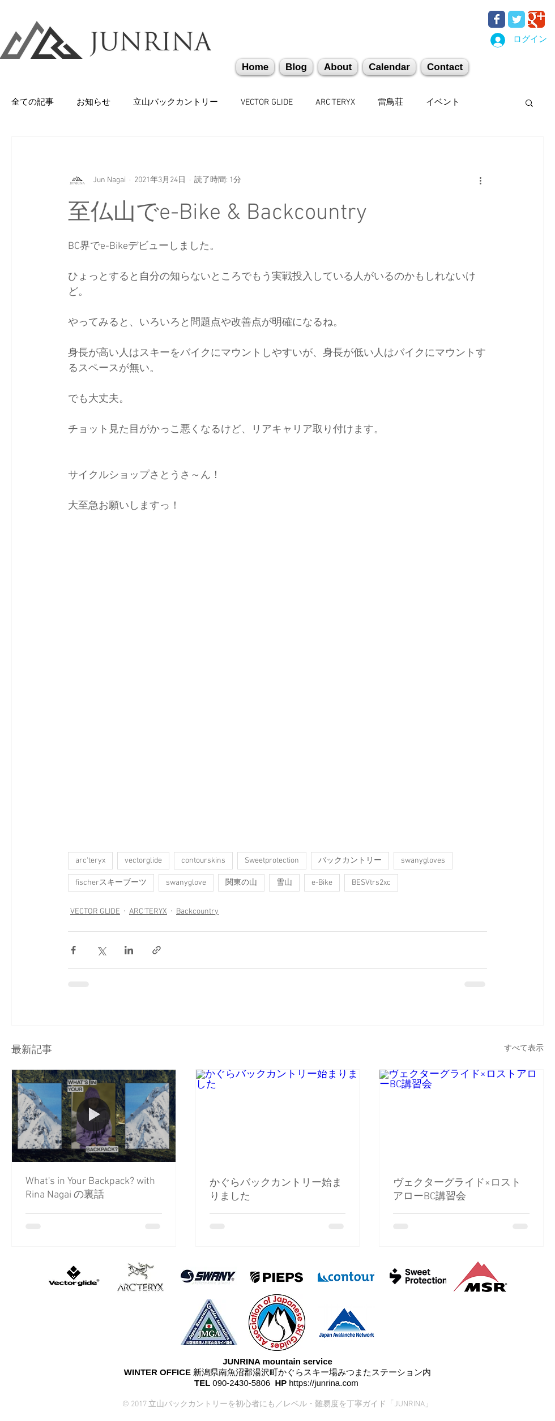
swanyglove (186, 883)
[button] (445, 67)
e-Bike (321, 883)
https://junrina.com (323, 1383)
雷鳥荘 (390, 102)
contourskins (203, 860)
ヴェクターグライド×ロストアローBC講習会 (457, 1190)
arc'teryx (90, 860)
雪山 (284, 883)
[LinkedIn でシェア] (128, 950)
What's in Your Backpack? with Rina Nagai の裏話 (90, 1188)
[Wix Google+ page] (536, 19)
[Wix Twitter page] (516, 19)
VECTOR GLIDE (267, 102)
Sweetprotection (272, 860)
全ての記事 (32, 102)
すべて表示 (524, 1048)
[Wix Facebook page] (496, 19)
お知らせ (93, 102)
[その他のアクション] (480, 180)
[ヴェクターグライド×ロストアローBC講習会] (461, 1115)
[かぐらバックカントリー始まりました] (278, 1115)
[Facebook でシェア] (73, 950)
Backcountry (197, 911)
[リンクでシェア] (156, 950)
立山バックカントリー (175, 102)
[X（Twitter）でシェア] (101, 950)
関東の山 (241, 883)
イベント (443, 102)
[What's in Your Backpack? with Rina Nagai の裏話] (94, 1115)
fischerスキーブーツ (111, 883)
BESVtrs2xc (371, 883)
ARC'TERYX (335, 102)
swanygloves (423, 860)
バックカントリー (350, 860)
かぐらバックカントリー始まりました (276, 1190)
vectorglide (143, 860)
